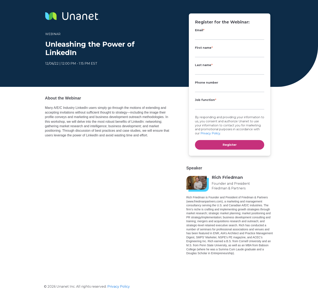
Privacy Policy (210, 133)
